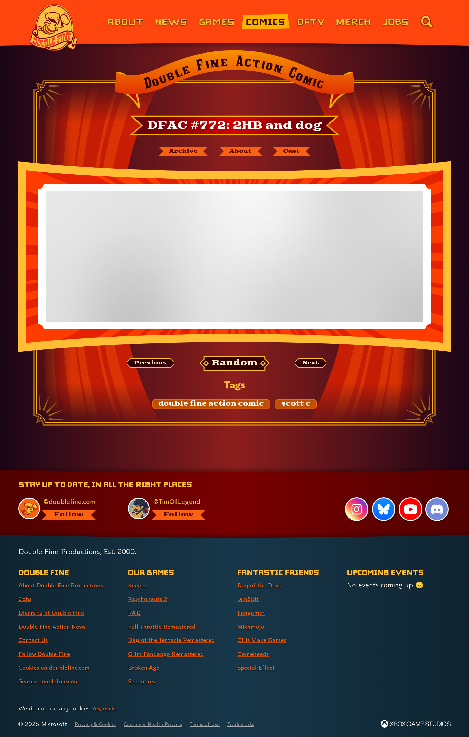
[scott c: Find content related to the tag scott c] (296, 406)
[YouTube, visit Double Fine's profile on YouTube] (410, 509)
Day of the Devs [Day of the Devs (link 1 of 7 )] (262, 585)
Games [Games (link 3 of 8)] (217, 21)
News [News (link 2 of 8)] (171, 21)
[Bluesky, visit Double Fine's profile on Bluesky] (382, 509)
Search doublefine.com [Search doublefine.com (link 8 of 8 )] (53, 681)
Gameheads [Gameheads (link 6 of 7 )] (255, 654)
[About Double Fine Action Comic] (242, 152)
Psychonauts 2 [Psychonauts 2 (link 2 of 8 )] (150, 599)
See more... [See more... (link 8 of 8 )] (145, 681)
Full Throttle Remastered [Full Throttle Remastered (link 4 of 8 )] (167, 626)
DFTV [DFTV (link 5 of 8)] (311, 21)
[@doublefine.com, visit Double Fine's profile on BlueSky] (65, 508)
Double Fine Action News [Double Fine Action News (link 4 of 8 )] (57, 626)
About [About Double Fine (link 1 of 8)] (126, 21)
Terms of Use (223, 723)
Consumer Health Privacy (164, 723)
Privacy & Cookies (99, 723)
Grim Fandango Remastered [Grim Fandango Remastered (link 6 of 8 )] (172, 654)
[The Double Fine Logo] (53, 27)
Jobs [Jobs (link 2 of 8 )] (26, 599)
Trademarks (263, 723)
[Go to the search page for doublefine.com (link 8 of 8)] (427, 21)
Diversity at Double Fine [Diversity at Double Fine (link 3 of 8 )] (56, 612)
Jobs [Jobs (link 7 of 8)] (396, 21)
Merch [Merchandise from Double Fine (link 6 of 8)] (353, 21)
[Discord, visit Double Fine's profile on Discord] (437, 509)
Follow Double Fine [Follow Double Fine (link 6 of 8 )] (48, 654)
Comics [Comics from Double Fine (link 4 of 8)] (266, 21)
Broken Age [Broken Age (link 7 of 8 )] (146, 667)
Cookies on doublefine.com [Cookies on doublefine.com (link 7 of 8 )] (59, 667)
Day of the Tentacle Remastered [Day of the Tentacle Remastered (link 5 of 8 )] (178, 640)
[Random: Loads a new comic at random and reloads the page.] (234, 365)
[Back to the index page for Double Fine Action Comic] (234, 81)
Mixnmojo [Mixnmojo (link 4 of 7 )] (252, 626)
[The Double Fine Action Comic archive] (176, 152)
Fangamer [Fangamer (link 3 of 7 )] (253, 612)
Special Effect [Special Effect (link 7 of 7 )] (259, 667)
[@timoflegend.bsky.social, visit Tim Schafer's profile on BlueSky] (175, 508)
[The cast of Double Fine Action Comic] (299, 152)
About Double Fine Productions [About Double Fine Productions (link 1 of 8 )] (67, 585)
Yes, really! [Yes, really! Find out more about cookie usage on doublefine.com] (106, 708)
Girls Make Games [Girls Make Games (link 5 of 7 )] (265, 640)
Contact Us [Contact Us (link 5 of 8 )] (35, 640)
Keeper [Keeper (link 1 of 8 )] (139, 585)
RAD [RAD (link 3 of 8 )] (135, 612)
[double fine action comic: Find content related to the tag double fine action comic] (211, 406)
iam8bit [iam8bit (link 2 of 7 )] (249, 599)
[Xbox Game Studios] (416, 724)
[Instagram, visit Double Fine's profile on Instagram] (355, 509)
